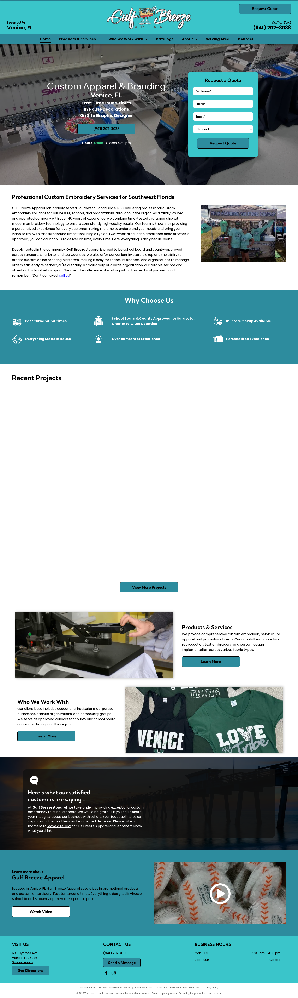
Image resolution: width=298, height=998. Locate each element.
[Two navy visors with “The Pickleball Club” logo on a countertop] (251, 482)
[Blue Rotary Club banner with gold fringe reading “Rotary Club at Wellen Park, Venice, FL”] (47, 482)
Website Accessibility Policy (203, 987)
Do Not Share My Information (115, 987)
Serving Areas (22, 962)
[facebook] (106, 973)
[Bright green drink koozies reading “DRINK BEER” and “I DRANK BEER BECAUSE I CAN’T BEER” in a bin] (47, 544)
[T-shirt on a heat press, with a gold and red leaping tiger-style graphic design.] (183, 419)
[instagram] (114, 973)
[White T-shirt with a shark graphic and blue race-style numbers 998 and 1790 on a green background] (183, 544)
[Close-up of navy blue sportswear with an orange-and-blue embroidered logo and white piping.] (183, 482)
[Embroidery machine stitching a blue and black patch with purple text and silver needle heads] (115, 419)
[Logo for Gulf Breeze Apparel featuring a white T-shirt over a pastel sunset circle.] (251, 419)
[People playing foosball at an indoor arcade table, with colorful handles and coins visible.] (251, 544)
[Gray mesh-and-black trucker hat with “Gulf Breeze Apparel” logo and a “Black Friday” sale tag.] (47, 419)
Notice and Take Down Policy (171, 987)
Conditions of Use (143, 987)
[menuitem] (45, 39)
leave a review (59, 826)
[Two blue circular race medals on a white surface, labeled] (115, 482)
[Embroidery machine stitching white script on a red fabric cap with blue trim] (115, 544)
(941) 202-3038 (272, 27)
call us (64, 275)
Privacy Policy (87, 987)
